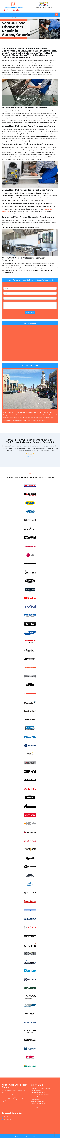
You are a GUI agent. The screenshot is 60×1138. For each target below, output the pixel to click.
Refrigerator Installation (38, 1103)
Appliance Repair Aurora (40, 1136)
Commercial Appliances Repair (40, 1088)
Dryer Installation (36, 1099)
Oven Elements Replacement (40, 1094)
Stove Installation (36, 1105)
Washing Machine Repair (38, 1097)
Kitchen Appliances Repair (39, 1092)
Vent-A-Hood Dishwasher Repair (16, 18)
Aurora (3, 18)
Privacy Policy (35, 1108)
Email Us (7, 1117)
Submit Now (30, 312)
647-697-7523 (8, 1119)
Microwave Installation (37, 1101)
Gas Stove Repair (36, 1090)
